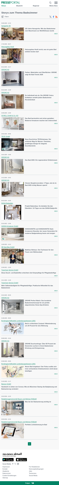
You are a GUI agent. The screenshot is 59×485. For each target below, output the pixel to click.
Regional (36, 6)
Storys (3, 6)
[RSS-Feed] (56, 17)
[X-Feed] (50, 17)
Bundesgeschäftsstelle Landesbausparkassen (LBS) (18, 321)
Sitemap (5, 478)
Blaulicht (19, 6)
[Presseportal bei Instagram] (17, 463)
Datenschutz (6, 473)
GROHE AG (5, 69)
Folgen (29, 483)
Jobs (30, 471)
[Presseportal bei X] (14, 464)
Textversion (32, 473)
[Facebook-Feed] (53, 17)
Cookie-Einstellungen (9, 475)
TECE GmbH (5, 136)
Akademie (5, 471)
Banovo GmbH (6, 384)
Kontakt (4, 469)
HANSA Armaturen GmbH (9, 226)
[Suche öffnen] (50, 2)
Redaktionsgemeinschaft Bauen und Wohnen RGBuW (19, 399)
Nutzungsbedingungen (36, 469)
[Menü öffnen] (56, 2)
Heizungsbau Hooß (7, 47)
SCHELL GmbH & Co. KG (9, 115)
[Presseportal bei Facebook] (12, 464)
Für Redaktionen (34, 467)
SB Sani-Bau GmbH (7, 247)
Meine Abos (53, 6)
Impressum (6, 467)
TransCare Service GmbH (9, 270)
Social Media (33, 475)
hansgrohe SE (6, 26)
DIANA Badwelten (7, 203)
